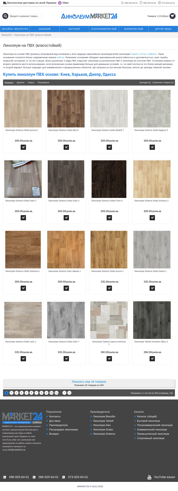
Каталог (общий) (145, 416)
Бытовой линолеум (147, 420)
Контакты (53, 416)
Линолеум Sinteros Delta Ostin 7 (63, 341)
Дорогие (20, 82)
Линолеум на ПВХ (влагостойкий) (33, 35)
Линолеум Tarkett (102, 420)
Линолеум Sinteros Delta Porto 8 (106, 200)
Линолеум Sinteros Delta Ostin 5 (63, 200)
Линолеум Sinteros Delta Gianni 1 (150, 271)
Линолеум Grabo (101, 429)
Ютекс (143, 54)
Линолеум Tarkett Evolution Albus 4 (151, 341)
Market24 (7, 35)
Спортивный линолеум (149, 438)
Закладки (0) (145, 82)
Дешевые (9, 82)
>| (69, 392)
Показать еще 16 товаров (89, 381)
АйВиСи (152, 54)
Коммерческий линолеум (150, 429)
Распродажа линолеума (62, 429)
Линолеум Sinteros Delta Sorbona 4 (22, 271)
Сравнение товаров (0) (162, 82)
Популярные (43, 82)
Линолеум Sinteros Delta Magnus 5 (151, 130)
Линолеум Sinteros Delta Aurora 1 (107, 271)
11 (56, 392)
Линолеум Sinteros (102, 433)
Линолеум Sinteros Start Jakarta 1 (64, 271)
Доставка (53, 420)
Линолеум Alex (100, 425)
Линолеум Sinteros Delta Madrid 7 (107, 130)
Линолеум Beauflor (102, 416)
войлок (60, 57)
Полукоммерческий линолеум (153, 425)
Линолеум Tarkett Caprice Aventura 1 (109, 342)
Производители (57, 425)
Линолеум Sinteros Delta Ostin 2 (20, 200)
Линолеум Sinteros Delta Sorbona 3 (151, 200)
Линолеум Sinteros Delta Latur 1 (20, 341)
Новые (31, 82)
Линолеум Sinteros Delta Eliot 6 (63, 130)
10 (51, 392)
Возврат (52, 433)
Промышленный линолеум (151, 433)
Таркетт (135, 54)
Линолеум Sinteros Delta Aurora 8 (21, 130)
